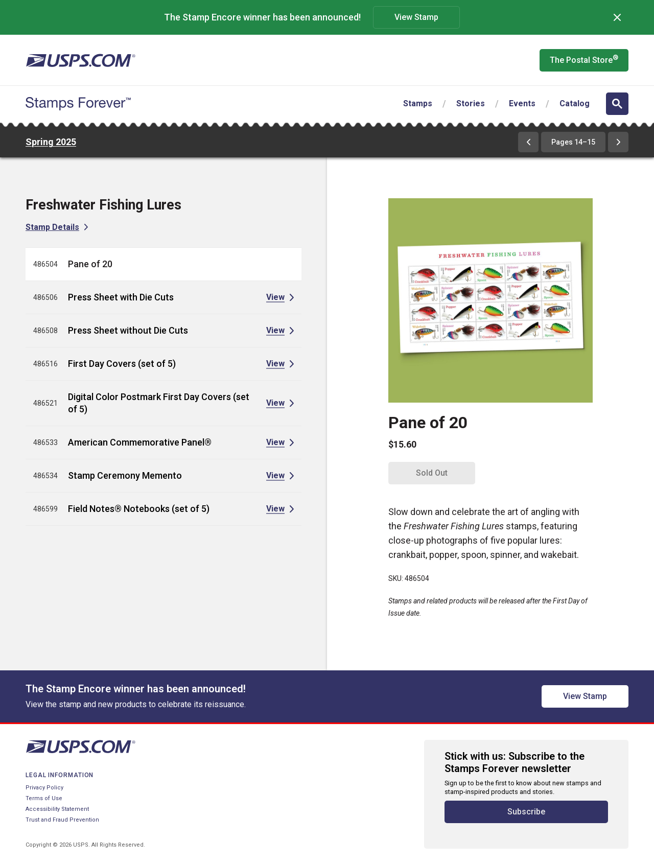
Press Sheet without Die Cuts (128, 330)
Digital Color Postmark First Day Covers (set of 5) (158, 402)
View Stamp (416, 17)
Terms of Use (44, 798)
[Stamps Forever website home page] (78, 103)
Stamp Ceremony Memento (125, 475)
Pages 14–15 (573, 142)
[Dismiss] (617, 17)
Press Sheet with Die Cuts (121, 297)
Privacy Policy (44, 787)
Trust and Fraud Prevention (62, 819)
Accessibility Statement (57, 809)
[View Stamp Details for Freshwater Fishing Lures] (57, 227)
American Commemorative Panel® (140, 442)
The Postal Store (584, 59)
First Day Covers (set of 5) (122, 363)
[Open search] (617, 103)
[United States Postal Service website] (80, 60)
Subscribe (526, 811)
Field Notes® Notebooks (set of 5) (138, 508)
